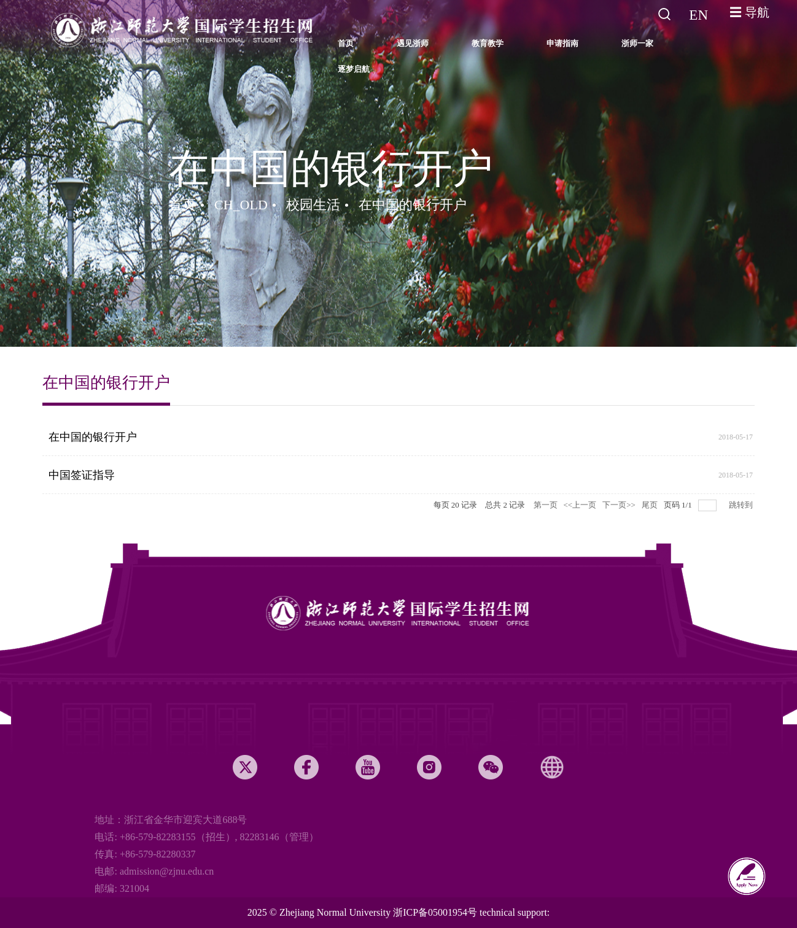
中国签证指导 (82, 475)
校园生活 (313, 204)
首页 (182, 204)
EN (698, 15)
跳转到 (742, 504)
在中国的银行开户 (413, 204)
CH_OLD (241, 204)
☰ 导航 (749, 12)
